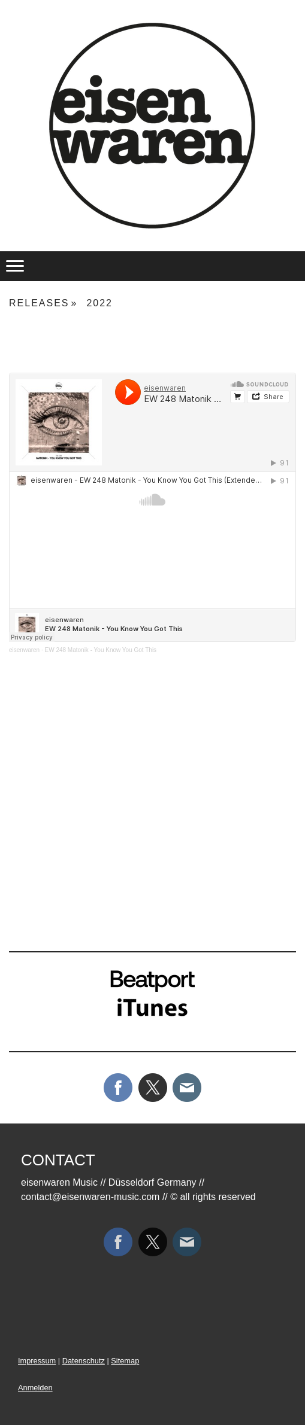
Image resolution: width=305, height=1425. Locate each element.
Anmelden (35, 1387)
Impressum (37, 1360)
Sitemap (125, 1360)
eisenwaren (24, 650)
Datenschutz (83, 1360)
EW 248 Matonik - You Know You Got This (101, 650)
